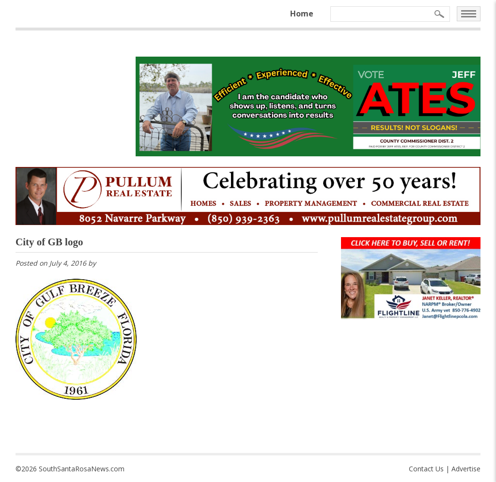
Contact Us (426, 468)
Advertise (465, 468)
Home (301, 13)
